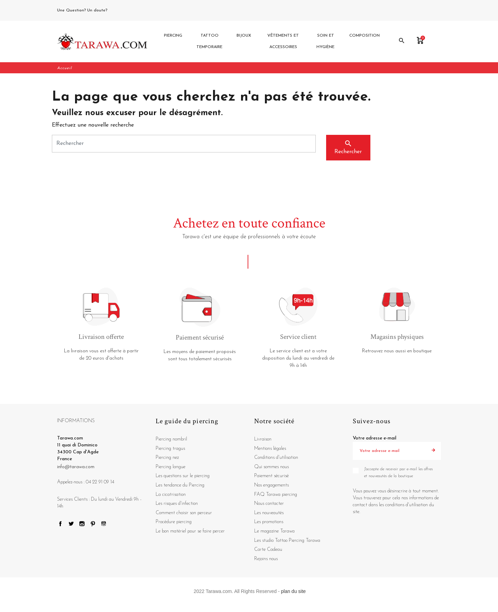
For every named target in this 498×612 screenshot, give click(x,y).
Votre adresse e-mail (374, 439)
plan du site (293, 592)
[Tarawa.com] (102, 42)
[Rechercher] (184, 144)
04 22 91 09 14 (124, 10)
